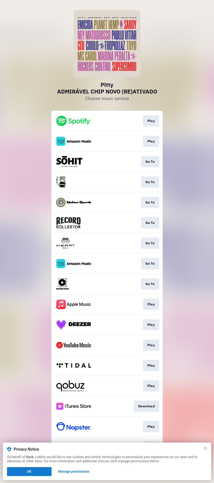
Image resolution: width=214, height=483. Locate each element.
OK (29, 472)
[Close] (205, 448)
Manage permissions (74, 472)
